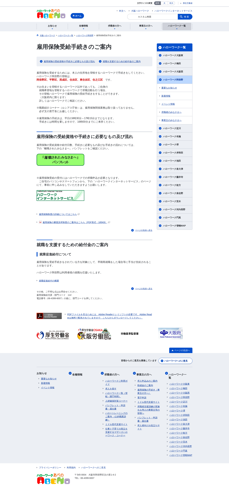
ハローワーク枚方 (172, 185)
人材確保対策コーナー (116, 398)
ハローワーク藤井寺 (173, 177)
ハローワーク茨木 (172, 202)
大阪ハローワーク (140, 11)
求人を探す (110, 386)
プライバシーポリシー (50, 462)
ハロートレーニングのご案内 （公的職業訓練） (116, 414)
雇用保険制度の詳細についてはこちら (59, 214)
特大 (171, 3)
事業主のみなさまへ (171, 120)
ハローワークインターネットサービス (173, 11)
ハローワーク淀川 (172, 129)
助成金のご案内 (145, 383)
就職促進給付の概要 (49, 281)
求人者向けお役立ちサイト (148, 425)
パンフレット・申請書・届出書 (115, 405)
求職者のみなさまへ (171, 112)
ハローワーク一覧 (174, 47)
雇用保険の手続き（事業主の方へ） (148, 389)
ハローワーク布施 (172, 137)
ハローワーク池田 (172, 161)
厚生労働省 (187, 3)
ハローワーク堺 (171, 145)
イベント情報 (168, 104)
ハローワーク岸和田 (173, 153)
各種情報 (78, 373)
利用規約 (71, 462)
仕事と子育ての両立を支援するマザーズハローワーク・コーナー (116, 429)
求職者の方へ (113, 373)
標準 (157, 3)
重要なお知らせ (169, 88)
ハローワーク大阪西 (173, 72)
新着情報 (165, 96)
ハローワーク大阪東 (173, 56)
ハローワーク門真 (172, 218)
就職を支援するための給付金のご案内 (122, 62)
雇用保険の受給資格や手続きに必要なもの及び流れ (69, 62)
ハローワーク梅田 (172, 64)
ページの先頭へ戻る (143, 230)
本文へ (122, 11)
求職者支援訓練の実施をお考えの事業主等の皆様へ (148, 407)
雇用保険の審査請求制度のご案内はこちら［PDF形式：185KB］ (74, 222)
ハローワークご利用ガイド (116, 380)
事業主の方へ (145, 373)
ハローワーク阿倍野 (173, 80)
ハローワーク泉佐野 (173, 193)
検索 (186, 16)
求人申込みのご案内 (147, 378)
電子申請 (141, 395)
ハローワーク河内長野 (174, 210)
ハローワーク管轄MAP (174, 226)
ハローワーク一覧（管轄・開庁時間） (116, 392)
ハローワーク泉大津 (173, 169)
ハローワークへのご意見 (175, 360)
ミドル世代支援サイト (116, 422)
